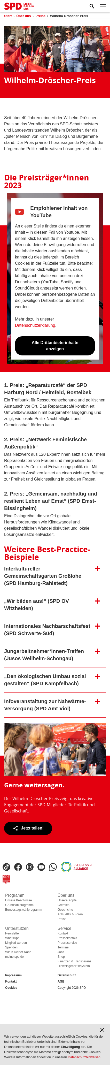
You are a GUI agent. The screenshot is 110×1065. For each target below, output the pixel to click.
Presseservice (67, 943)
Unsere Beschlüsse (18, 900)
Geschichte (65, 909)
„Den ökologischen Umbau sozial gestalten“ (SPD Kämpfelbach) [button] (45, 679)
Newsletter (12, 933)
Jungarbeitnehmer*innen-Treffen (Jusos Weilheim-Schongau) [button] (44, 654)
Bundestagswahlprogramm (23, 909)
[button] (102, 1030)
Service (64, 928)
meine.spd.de (14, 956)
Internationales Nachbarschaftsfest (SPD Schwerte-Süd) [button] (47, 629)
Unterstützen (17, 928)
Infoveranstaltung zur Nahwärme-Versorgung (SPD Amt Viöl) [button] (45, 704)
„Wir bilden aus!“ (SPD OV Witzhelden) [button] (36, 604)
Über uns (66, 895)
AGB (61, 981)
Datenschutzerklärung (35, 325)
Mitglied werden (16, 943)
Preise (62, 919)
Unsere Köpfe (67, 900)
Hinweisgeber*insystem (74, 966)
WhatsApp (12, 938)
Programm (15, 895)
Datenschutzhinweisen (84, 1057)
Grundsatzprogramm (19, 905)
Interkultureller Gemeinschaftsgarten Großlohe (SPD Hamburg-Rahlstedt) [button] (42, 576)
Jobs (61, 952)
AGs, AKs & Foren (70, 914)
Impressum (13, 975)
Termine (63, 947)
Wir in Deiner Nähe (18, 952)
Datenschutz (67, 975)
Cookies (11, 988)
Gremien (63, 905)
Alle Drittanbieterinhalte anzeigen (55, 345)
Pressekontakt (67, 938)
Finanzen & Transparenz (74, 961)
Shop (61, 956)
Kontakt (63, 933)
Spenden (11, 947)
